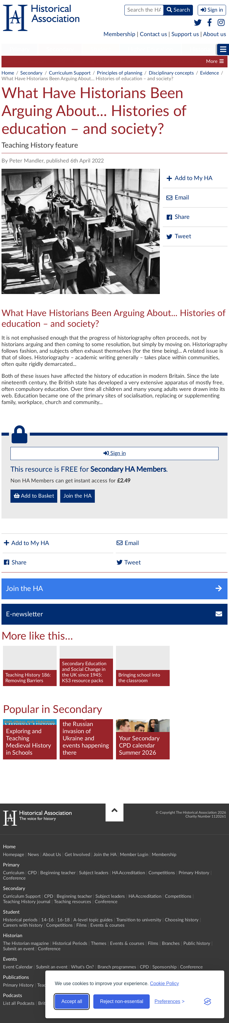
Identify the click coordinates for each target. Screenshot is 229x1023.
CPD (60, 61)
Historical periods (20, 920)
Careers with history (23, 925)
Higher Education (150, 49)
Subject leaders (136, 61)
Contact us (153, 34)
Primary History (194, 873)
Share (178, 217)
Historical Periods (69, 943)
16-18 (63, 920)
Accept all (71, 1001)
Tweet (178, 236)
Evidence (209, 73)
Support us (185, 34)
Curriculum (13, 873)
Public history (196, 943)
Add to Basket (34, 496)
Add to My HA (189, 178)
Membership (119, 34)
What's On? (82, 967)
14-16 (47, 920)
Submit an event (18, 949)
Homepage (13, 854)
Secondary (60, 49)
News (33, 854)
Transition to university (138, 920)
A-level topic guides (93, 920)
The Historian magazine (26, 943)
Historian (201, 49)
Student (100, 49)
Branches (171, 943)
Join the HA (78, 496)
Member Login (134, 854)
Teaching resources (72, 902)
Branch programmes (117, 967)
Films (81, 925)
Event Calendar (18, 967)
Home (7, 73)
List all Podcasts (19, 1003)
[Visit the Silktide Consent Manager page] (207, 1001)
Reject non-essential (121, 1001)
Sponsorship (164, 967)
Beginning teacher (93, 61)
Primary (20, 49)
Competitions (161, 873)
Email (177, 198)
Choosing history (182, 920)
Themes (98, 943)
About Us (52, 854)
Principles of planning (119, 73)
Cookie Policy (164, 983)
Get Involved (77, 854)
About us (214, 34)
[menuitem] (19, 50)
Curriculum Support (25, 61)
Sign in (114, 453)
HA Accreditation (179, 61)
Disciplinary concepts (171, 73)
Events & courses (107, 925)
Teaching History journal (26, 902)
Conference (14, 878)
